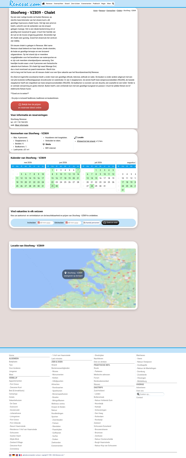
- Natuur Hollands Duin (103, 400)
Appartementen (15, 381)
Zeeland (97, 423)
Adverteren (140, 387)
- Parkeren (98, 371)
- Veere (139, 359)
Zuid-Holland (99, 391)
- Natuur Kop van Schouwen (105, 446)
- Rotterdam (99, 416)
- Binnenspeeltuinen (60, 394)
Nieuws (97, 384)
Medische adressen (102, 375)
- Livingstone (14, 416)
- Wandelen (56, 426)
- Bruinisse (98, 433)
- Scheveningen (100, 410)
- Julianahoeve (15, 413)
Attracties (56, 384)
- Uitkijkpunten (57, 381)
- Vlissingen (141, 378)
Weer (109, 4)
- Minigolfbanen (58, 400)
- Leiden (97, 394)
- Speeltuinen (57, 391)
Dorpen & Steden (58, 407)
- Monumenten (58, 375)
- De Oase (13, 404)
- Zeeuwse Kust (15, 387)
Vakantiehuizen (15, 400)
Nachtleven (98, 359)
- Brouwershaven (101, 429)
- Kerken (55, 378)
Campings (13, 394)
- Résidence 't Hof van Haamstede (23, 429)
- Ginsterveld (14, 410)
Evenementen (86, 4)
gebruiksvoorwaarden (29, 455)
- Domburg (140, 371)
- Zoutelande (141, 375)
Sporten (55, 417)
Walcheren (140, 355)
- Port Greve (14, 384)
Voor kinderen (15, 368)
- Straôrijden (99, 355)
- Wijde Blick (14, 439)
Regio (103, 4)
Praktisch (96, 4)
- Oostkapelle (141, 365)
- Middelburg (141, 381)
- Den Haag (98, 413)
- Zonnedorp (14, 449)
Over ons (140, 391)
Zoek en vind (110, 223)
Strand (67, 4)
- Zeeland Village (16, 442)
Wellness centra (58, 404)
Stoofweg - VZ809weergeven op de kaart (73, 274)
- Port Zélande (15, 423)
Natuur (54, 410)
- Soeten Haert (15, 436)
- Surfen (55, 436)
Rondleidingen (57, 413)
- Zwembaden (57, 420)
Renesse (49, 4)
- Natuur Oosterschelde (103, 439)
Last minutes (57, 359)
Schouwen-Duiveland (102, 426)
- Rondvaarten (57, 387)
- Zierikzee (98, 436)
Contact (139, 397)
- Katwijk (97, 407)
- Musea (55, 371)
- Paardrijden (57, 430)
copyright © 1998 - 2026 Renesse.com (53, 455)
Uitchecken (59, 223)
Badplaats (13, 362)
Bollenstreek (99, 397)
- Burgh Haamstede (102, 442)
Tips (11, 365)
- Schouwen (14, 433)
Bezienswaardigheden (61, 368)
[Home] (43, 4)
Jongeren (13, 371)
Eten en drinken (100, 362)
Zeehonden (56, 442)
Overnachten (58, 4)
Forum (96, 378)
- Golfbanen (56, 433)
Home (11, 355)
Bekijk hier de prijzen (29, 106)
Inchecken (31, 223)
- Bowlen (55, 397)
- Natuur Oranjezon (144, 362)
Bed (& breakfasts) (16, 391)
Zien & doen (75, 4)
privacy (38, 455)
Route (96, 368)
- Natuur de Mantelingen (146, 368)
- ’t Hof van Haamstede (61, 355)
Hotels (11, 397)
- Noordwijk (98, 404)
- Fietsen (55, 423)
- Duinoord (13, 407)
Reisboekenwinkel (101, 381)
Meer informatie (21, 125)
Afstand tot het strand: (86, 141)
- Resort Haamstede (17, 426)
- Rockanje (98, 420)
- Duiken (55, 439)
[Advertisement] (157, 67)
